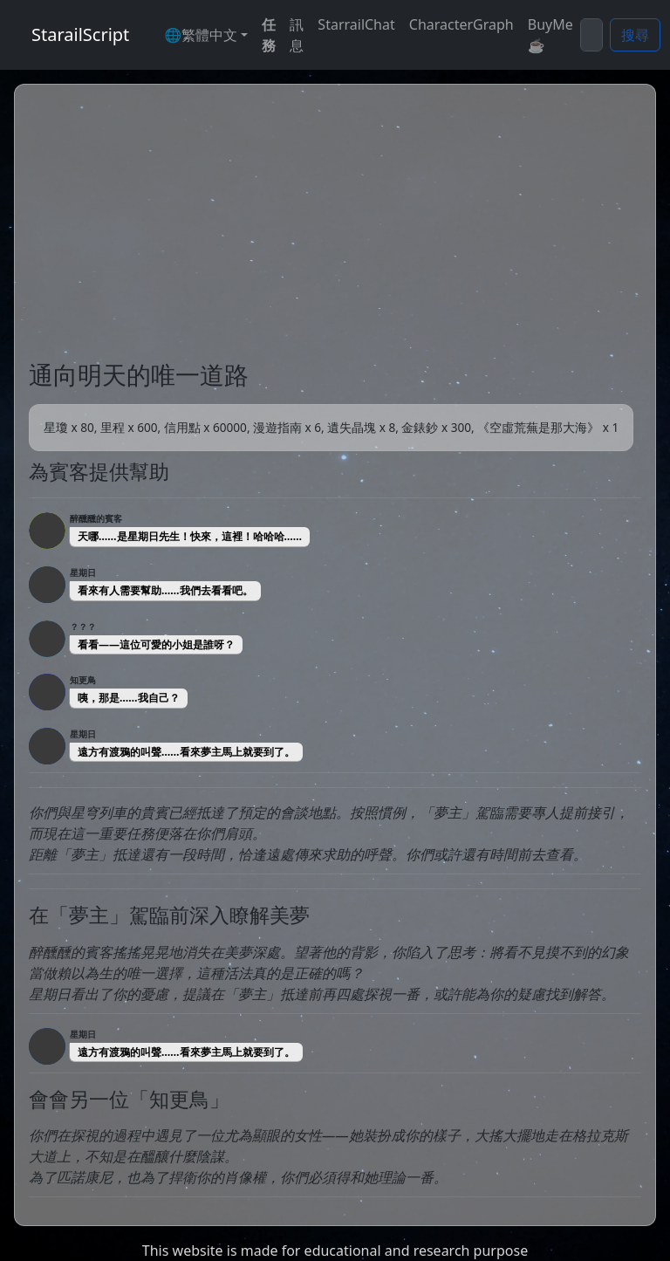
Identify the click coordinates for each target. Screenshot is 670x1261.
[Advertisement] (335, 229)
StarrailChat (356, 24)
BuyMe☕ (550, 35)
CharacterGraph (461, 24)
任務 (269, 35)
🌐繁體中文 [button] (200, 35)
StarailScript (80, 34)
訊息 (297, 35)
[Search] (591, 34)
